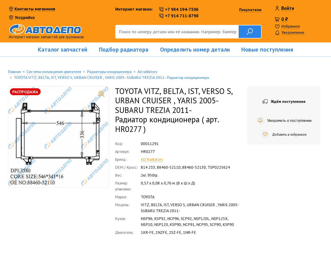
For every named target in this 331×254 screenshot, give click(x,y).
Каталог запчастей (62, 49)
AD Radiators (152, 159)
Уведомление (289, 33)
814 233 (148, 167)
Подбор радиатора (124, 49)
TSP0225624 (219, 167)
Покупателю (250, 9)
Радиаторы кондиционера (109, 71)
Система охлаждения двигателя (54, 71)
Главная (14, 71)
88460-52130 (194, 167)
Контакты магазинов (32, 9)
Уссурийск (22, 17)
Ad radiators (147, 71)
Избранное (290, 26)
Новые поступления (267, 49)
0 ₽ (284, 19)
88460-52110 (169, 167)
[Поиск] (176, 31)
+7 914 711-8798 (179, 15)
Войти (287, 8)
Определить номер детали (195, 49)
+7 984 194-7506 (179, 9)
